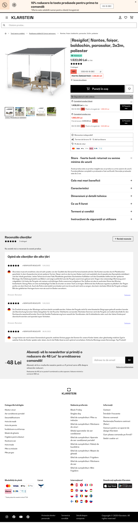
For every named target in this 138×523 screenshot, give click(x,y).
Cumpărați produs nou (83, 116)
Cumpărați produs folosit (84, 101)
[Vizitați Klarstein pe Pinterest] (30, 518)
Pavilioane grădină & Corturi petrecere (44, 33)
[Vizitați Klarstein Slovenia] (91, 502)
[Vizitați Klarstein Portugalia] (86, 502)
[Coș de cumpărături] (131, 17)
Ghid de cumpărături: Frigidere (84, 458)
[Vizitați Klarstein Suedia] (91, 496)
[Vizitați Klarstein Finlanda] (71, 502)
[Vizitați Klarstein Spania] (71, 491)
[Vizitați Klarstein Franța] (86, 485)
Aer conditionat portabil (15, 414)
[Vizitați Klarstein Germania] (71, 485)
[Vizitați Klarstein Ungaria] (91, 491)
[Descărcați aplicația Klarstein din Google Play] (125, 486)
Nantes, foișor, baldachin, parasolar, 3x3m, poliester (82, 33)
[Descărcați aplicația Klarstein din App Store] (110, 486)
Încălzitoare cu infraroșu (16, 430)
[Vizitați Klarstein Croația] (76, 496)
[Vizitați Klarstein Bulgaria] (86, 496)
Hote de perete (11, 426)
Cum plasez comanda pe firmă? (117, 435)
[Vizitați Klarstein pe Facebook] (14, 518)
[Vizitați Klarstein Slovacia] (81, 491)
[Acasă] (8, 33)
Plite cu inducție (12, 449)
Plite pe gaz (10, 452)
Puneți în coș (97, 88)
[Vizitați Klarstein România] (81, 496)
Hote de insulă (11, 422)
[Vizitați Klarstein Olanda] (81, 502)
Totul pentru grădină (18, 33)
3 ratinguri (74, 67)
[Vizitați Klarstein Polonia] (71, 496)
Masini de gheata (12, 433)
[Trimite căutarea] (4, 25)
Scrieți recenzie (122, 241)
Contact (106, 411)
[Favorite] (125, 17)
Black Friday (76, 411)
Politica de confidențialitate (124, 368)
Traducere (127, 297)
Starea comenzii (110, 418)
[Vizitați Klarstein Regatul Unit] (76, 491)
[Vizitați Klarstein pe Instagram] (7, 518)
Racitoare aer (11, 441)
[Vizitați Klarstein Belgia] (76, 502)
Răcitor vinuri (11, 411)
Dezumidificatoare (13, 418)
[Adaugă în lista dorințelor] (129, 89)
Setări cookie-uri (110, 439)
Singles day (75, 414)
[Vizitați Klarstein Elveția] (81, 485)
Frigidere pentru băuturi (15, 437)
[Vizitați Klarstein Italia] (91, 485)
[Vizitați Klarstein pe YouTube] (22, 518)
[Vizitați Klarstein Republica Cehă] (86, 491)
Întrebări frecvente (111, 414)
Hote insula (10, 445)
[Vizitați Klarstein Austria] (76, 485)
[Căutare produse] (69, 25)
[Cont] (120, 17)
